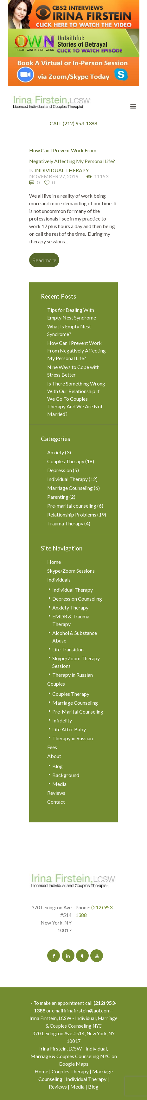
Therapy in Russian (72, 675)
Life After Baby (69, 729)
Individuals (59, 579)
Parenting (57, 497)
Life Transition (68, 649)
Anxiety (55, 452)
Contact (56, 802)
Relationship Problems (71, 514)
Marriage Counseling (70, 488)
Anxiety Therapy (70, 607)
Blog (57, 766)
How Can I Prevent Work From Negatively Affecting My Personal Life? (76, 350)
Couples (56, 684)
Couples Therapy (65, 461)
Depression (59, 470)
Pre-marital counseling (71, 506)
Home (54, 562)
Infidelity (62, 720)
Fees (52, 747)
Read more (44, 260)
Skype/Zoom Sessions (71, 571)
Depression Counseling (77, 599)
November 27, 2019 (53, 176)
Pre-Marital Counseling (77, 711)
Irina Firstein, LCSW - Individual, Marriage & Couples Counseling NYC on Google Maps (73, 1056)
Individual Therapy (62, 170)
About (54, 756)
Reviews (56, 793)
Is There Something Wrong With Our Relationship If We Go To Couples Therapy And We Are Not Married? (76, 398)
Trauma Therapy (65, 523)
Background (65, 775)
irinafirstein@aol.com (87, 1010)
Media (59, 784)
